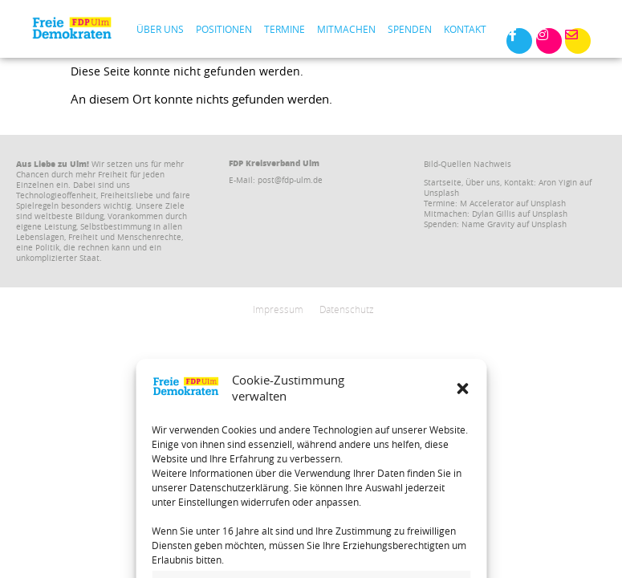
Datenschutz (346, 309)
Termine (284, 28)
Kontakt (465, 28)
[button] (462, 517)
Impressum (278, 309)
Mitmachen (346, 28)
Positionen (224, 28)
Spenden (410, 28)
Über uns (160, 28)
